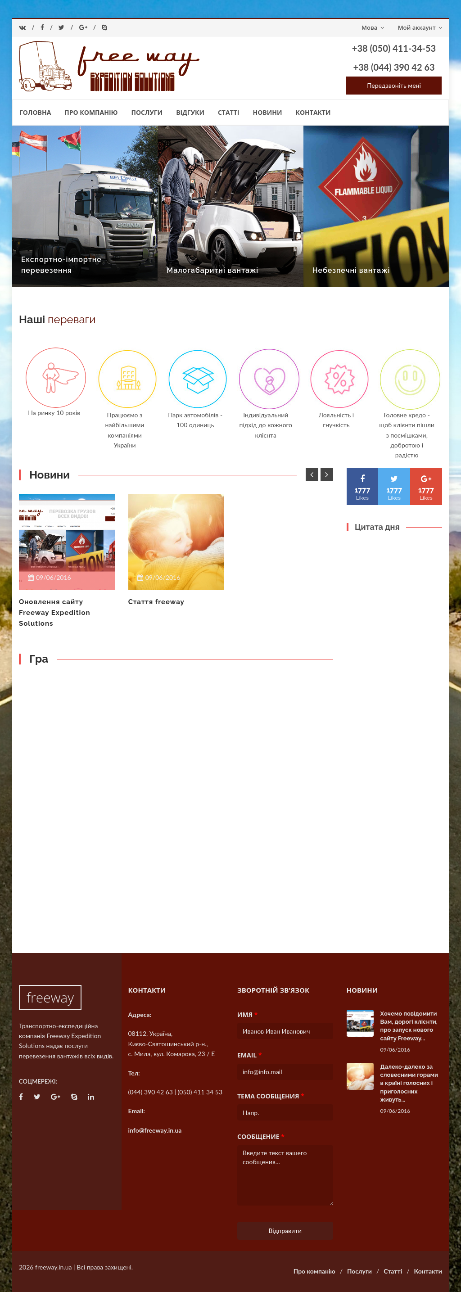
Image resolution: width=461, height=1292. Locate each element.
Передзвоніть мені (394, 85)
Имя (247, 1014)
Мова (373, 27)
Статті (229, 112)
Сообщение (261, 1136)
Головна (35, 112)
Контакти (313, 112)
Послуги (147, 112)
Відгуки (190, 112)
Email (249, 1055)
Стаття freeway (156, 602)
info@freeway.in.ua (155, 1130)
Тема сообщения (270, 1096)
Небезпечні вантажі (351, 270)
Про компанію (91, 112)
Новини (267, 112)
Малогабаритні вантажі (212, 270)
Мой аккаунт (420, 27)
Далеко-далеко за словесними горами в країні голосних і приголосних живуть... (409, 1083)
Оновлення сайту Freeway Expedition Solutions (54, 613)
